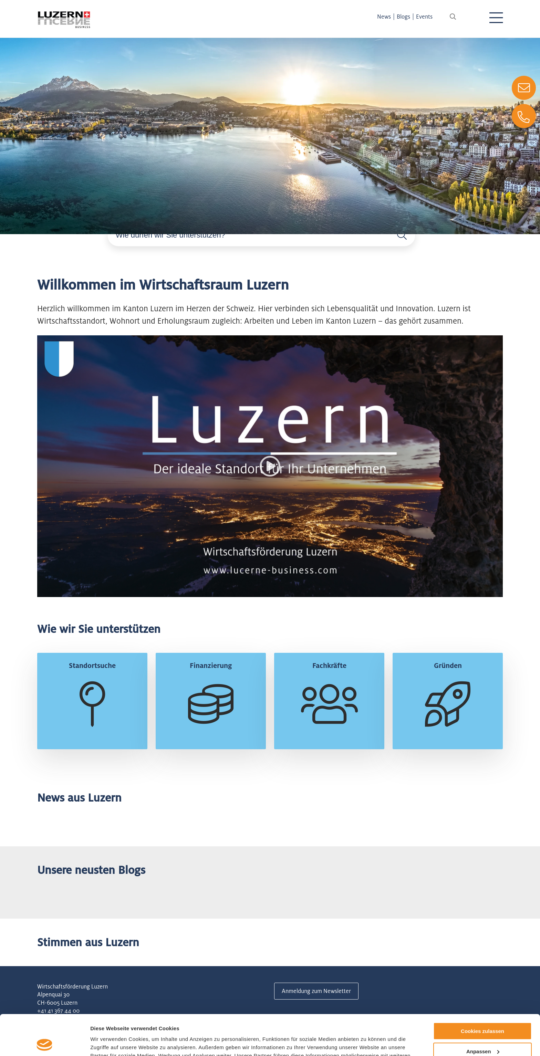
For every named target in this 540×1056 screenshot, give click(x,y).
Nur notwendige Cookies (482, 1031)
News (384, 16)
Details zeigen (107, 1042)
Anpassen (482, 1011)
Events (424, 16)
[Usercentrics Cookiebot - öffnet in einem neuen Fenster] (44, 1042)
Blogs (403, 16)
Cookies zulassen (482, 991)
